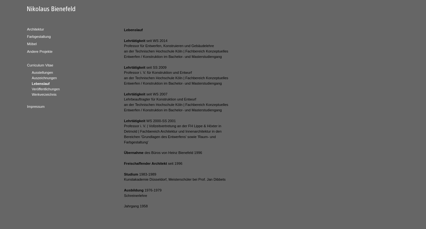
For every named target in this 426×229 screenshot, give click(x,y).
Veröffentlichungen (46, 89)
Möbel (32, 44)
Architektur (35, 29)
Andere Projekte (39, 51)
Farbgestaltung (39, 36)
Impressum (36, 106)
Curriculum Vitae (40, 65)
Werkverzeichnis (44, 94)
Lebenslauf (41, 84)
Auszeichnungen (44, 78)
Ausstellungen (42, 72)
